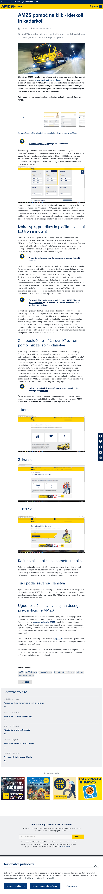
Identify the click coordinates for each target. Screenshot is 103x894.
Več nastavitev (71, 886)
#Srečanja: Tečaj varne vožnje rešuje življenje (24, 701)
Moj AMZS (58, 637)
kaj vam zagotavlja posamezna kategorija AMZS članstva (55, 258)
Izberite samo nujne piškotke (46, 886)
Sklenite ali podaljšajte (39, 142)
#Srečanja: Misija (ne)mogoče (17, 728)
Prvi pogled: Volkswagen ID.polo (18, 755)
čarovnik (44, 389)
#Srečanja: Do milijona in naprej (18, 715)
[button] (79, 117)
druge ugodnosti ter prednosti (48, 79)
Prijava (78, 835)
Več (5, 705)
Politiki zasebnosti (64, 845)
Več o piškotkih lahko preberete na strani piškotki (42, 878)
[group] (25, 117)
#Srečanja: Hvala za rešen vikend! (19, 742)
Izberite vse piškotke (16, 886)
